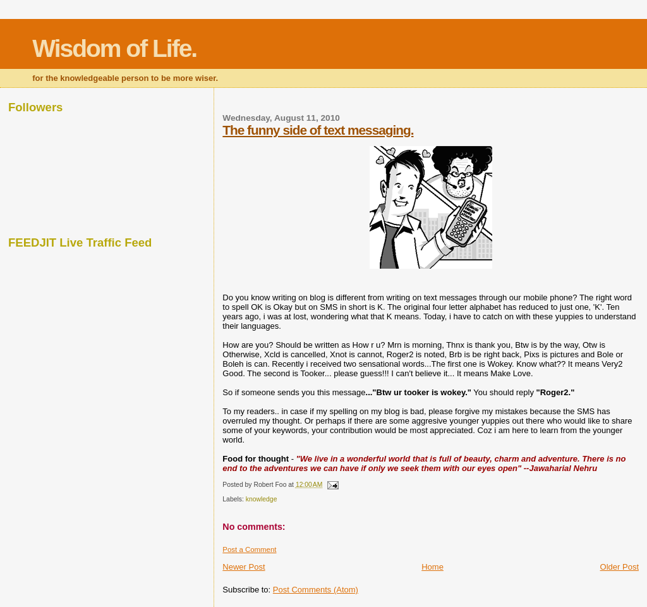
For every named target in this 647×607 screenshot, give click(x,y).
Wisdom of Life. (114, 48)
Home (432, 567)
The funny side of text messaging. (317, 130)
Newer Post (243, 567)
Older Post (619, 567)
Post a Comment (249, 549)
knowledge (261, 499)
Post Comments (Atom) (315, 589)
